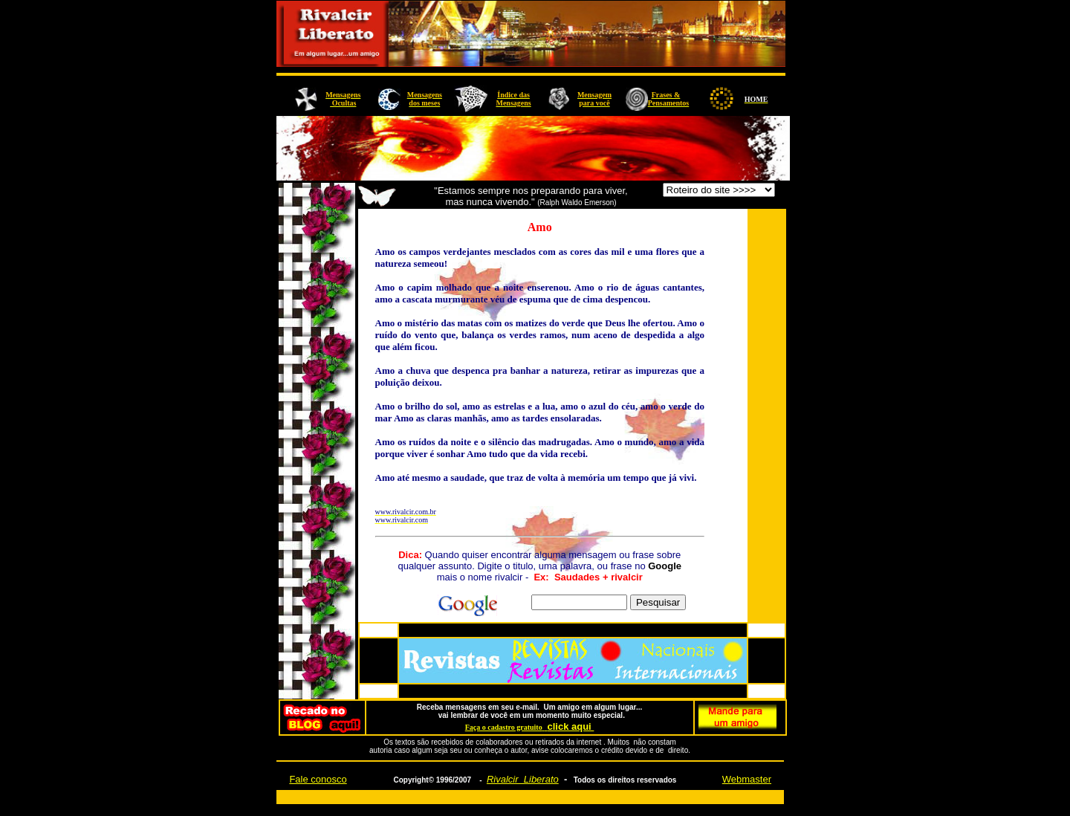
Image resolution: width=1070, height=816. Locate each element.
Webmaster (746, 779)
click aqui (570, 726)
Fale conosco (317, 779)
